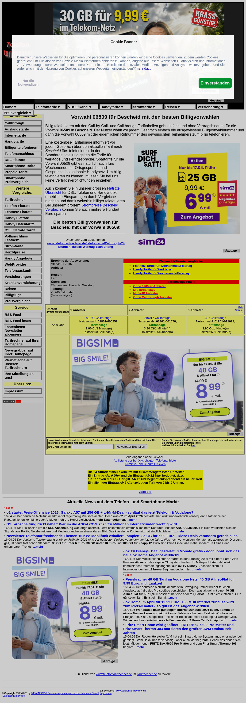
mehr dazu (143, 68)
